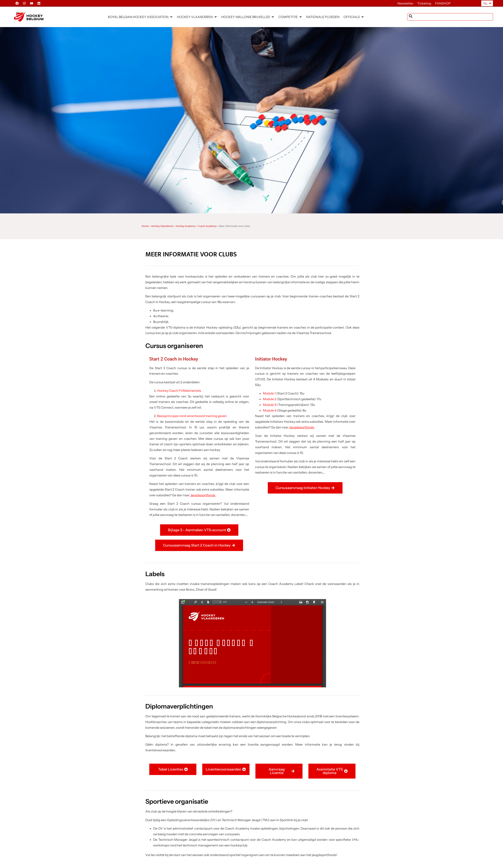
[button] (140, 17)
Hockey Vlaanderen (162, 226)
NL (485, 3)
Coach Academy (207, 226)
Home (145, 226)
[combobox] (450, 17)
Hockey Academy (185, 226)
